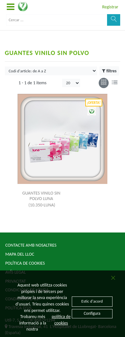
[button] (10, 7)
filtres (109, 71)
